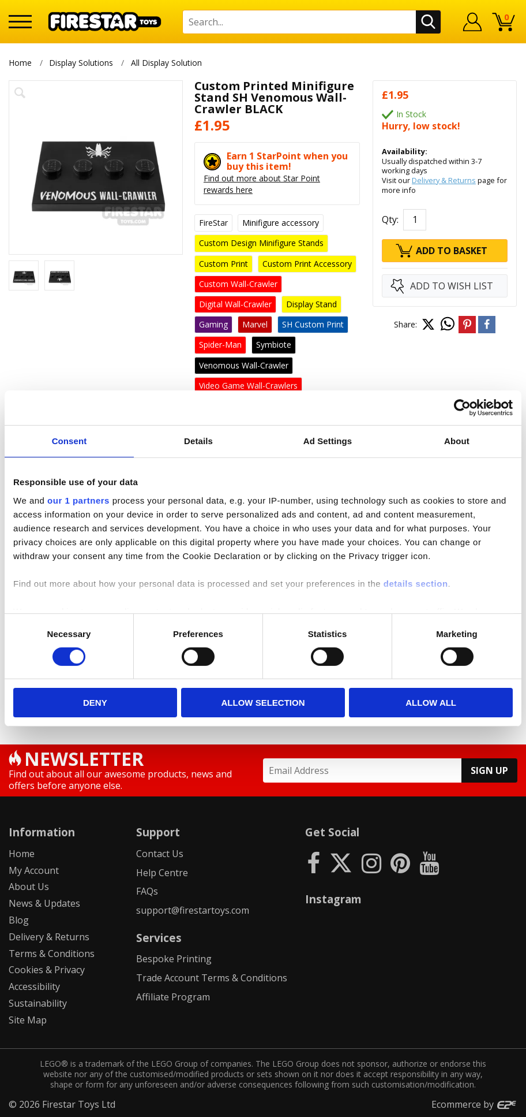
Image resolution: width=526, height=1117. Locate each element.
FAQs (147, 891)
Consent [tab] (69, 441)
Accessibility (34, 986)
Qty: (390, 219)
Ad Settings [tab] (327, 441)
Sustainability (38, 1003)
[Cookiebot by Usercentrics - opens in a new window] (462, 407)
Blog (19, 920)
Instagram (333, 899)
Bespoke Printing (174, 958)
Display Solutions (81, 62)
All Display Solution (167, 62)
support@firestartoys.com (192, 910)
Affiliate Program (173, 997)
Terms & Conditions (52, 953)
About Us (29, 886)
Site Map (28, 1020)
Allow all (430, 703)
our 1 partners (78, 500)
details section (416, 583)
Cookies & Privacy (47, 969)
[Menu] (20, 22)
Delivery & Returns (444, 180)
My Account (34, 870)
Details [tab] (198, 441)
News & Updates (44, 903)
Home (20, 62)
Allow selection (263, 703)
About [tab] (456, 441)
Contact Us (159, 853)
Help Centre (162, 872)
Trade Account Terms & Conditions (211, 977)
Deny (95, 703)
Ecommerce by (474, 1104)
